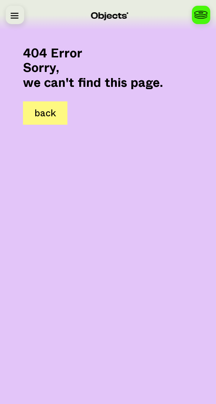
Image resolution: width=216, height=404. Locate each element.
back (45, 113)
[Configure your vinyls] (201, 15)
